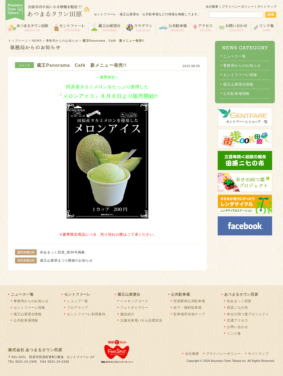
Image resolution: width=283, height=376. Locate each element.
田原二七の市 (237, 308)
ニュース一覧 (234, 56)
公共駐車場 (173, 28)
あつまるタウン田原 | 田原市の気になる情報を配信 (47, 11)
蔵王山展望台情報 (238, 84)
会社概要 (212, 6)
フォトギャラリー (134, 308)
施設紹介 (127, 314)
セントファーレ (69, 28)
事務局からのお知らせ (62, 40)
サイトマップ (267, 6)
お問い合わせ (233, 28)
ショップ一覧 (77, 301)
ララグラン (140, 28)
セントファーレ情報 (240, 75)
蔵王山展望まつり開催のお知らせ (54, 260)
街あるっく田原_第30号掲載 (50, 252)
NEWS (37, 40)
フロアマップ (77, 308)
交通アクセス (203, 28)
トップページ (17, 40)
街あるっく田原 (239, 301)
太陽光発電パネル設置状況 (141, 320)
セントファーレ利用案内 (86, 314)
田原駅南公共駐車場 (189, 301)
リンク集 (264, 28)
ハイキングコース (134, 301)
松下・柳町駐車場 (188, 308)
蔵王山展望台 (106, 28)
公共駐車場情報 (236, 94)
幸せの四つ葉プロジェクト (248, 314)
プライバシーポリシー (238, 6)
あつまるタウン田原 (28, 28)
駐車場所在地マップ (189, 314)
